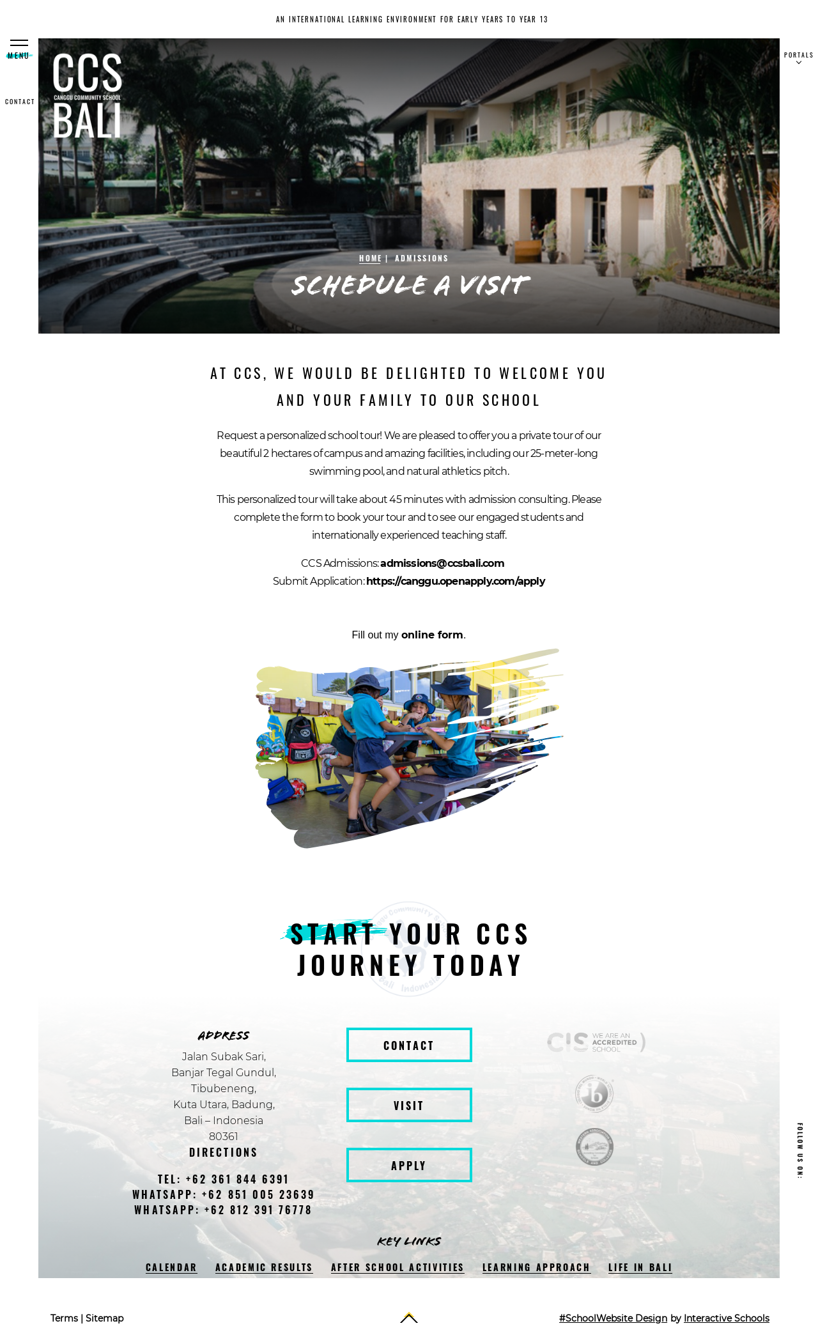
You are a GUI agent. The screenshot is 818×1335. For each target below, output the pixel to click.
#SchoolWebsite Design (613, 1318)
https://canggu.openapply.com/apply (455, 581)
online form (432, 635)
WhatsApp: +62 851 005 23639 (223, 1194)
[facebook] (801, 1200)
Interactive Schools (726, 1318)
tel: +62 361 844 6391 (224, 1179)
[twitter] (801, 1259)
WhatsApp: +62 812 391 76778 (223, 1209)
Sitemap (104, 1318)
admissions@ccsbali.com (442, 563)
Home (370, 257)
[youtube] (801, 1288)
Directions (223, 1152)
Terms (64, 1318)
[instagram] (801, 1229)
